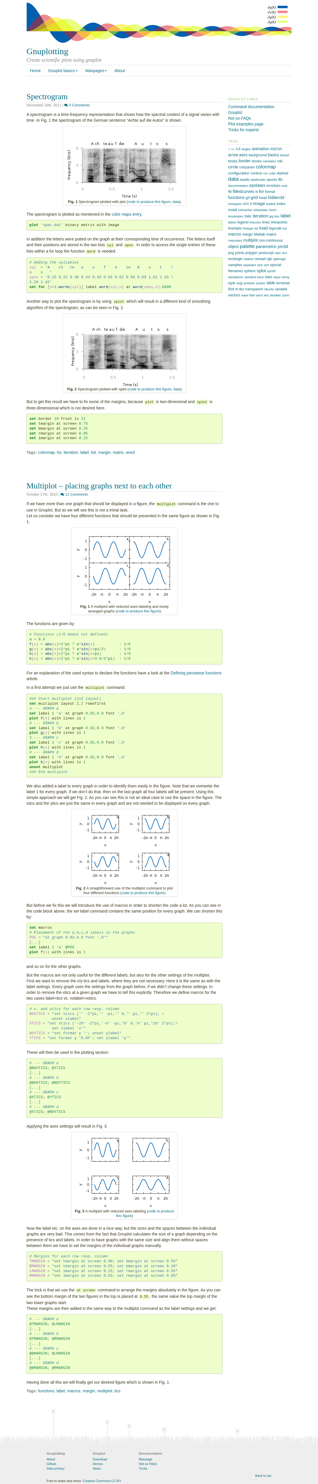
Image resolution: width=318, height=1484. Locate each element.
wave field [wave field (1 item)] (248, 295)
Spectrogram (47, 96)
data (176, 202)
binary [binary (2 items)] (233, 161)
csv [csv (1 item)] (265, 173)
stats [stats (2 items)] (268, 277)
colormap (46, 452)
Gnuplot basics (63, 70)
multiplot (104, 1391)
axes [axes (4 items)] (243, 155)
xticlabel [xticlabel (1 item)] (275, 295)
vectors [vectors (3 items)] (234, 295)
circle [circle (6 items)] (233, 167)
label (84, 452)
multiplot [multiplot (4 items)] (250, 240)
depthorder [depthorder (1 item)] (258, 179)
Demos (98, 1464)
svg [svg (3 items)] (239, 283)
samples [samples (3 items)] (235, 265)
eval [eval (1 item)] (284, 185)
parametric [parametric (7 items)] (266, 246)
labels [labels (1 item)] (232, 222)
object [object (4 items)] (233, 246)
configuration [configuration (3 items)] (238, 173)
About (119, 70)
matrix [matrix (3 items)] (271, 234)
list (93, 452)
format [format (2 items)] (270, 192)
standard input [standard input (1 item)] (254, 277)
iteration (71, 452)
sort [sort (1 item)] (266, 265)
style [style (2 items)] (231, 283)
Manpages (96, 70)
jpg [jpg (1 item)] (271, 216)
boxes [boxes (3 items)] (257, 161)
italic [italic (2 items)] (248, 216)
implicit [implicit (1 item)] (271, 204)
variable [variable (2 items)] (281, 289)
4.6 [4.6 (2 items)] (238, 149)
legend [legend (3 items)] (243, 222)
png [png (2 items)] (231, 253)
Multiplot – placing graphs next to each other (99, 485)
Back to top (263, 1475)
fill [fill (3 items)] (230, 191)
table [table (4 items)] (270, 283)
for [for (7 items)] (261, 191)
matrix (118, 452)
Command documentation (251, 106)
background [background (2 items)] (258, 155)
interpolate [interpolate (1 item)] (260, 210)
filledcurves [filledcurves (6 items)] (243, 191)
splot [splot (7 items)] (261, 270)
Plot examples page (246, 124)
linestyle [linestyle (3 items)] (235, 228)
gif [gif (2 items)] (247, 198)
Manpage (145, 1459)
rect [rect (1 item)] (284, 253)
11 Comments (74, 494)
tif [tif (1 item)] (236, 289)
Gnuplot (235, 112)
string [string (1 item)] (285, 277)
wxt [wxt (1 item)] (266, 295)
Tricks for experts (243, 129)
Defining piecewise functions (196, 673)
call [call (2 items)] (279, 161)
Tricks (143, 1468)
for (59, 452)
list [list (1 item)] (256, 228)
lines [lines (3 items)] (266, 222)
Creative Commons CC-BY (102, 1481)
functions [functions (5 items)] (236, 197)
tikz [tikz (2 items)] (241, 289)
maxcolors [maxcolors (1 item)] (235, 240)
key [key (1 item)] (277, 216)
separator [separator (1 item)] (249, 265)
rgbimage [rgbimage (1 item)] (279, 259)
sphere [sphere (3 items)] (249, 271)
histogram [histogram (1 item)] (235, 204)
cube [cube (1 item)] (272, 173)
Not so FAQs (239, 118)
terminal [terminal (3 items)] (282, 283)
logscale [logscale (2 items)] (275, 228)
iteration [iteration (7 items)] (260, 215)
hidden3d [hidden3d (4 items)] (276, 197)
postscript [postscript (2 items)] (266, 253)
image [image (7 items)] (259, 203)
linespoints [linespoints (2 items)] (279, 222)
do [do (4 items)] (280, 179)
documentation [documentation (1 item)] (238, 185)
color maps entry (126, 214)
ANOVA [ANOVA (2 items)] (276, 149)
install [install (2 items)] (232, 210)
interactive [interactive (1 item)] (245, 210)
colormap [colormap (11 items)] (266, 167)
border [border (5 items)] (245, 161)
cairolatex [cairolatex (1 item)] (269, 161)
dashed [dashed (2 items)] (282, 173)
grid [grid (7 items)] (254, 197)
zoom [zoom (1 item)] (285, 295)
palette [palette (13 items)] (247, 246)
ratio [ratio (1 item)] (278, 253)
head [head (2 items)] (263, 198)
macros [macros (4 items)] (234, 234)
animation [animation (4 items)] (260, 149)
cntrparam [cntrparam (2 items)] (247, 167)
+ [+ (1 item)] (229, 149)
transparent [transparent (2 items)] (254, 289)
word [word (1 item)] (259, 295)
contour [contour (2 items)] (256, 173)
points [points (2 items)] (239, 253)
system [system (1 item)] (261, 283)
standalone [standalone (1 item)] (235, 277)
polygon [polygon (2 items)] (251, 253)
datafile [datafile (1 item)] (244, 179)
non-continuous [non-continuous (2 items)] (271, 240)
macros (73, 1391)
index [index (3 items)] (281, 204)
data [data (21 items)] (233, 179)
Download (100, 1459)
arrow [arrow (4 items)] (233, 155)
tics (118, 1391)
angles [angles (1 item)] (246, 149)
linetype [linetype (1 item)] (248, 228)
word (130, 452)
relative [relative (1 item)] (248, 259)
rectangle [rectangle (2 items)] (235, 259)
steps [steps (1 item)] (277, 277)
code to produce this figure (149, 202)
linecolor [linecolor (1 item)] (255, 222)
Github (51, 1464)
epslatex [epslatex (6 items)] (257, 185)
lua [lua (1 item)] (285, 228)
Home (35, 70)
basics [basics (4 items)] (273, 155)
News (97, 1468)
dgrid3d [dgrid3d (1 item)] (272, 179)
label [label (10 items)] (286, 215)
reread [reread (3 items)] (260, 259)
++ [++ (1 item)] (232, 149)
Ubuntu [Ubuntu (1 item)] (269, 289)
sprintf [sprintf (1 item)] (271, 271)
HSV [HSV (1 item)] (246, 204)
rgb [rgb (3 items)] (269, 259)
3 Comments (77, 105)
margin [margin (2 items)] (247, 234)
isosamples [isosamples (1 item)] (235, 216)
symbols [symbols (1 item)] (249, 283)
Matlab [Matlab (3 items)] (259, 234)
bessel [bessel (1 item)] (284, 155)
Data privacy (56, 1468)
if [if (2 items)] (251, 204)
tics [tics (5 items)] (231, 289)
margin (104, 452)
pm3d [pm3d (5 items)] (283, 246)
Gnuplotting (47, 51)
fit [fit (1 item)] (256, 191)
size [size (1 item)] (260, 265)
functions (46, 1391)
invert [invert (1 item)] (272, 210)
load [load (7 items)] (263, 227)
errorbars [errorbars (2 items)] (273, 186)
